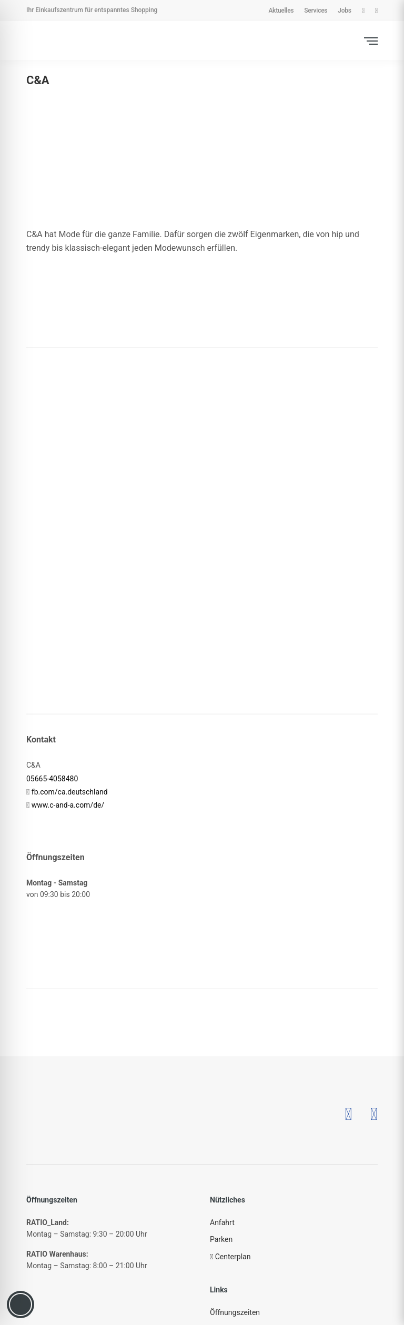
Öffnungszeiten (235, 1312)
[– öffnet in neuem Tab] (348, 1114)
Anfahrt (222, 1222)
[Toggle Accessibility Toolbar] (20, 1304)
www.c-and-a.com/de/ (68, 805)
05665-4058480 (52, 778)
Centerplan (230, 1256)
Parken (221, 1239)
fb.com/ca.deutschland (70, 792)
